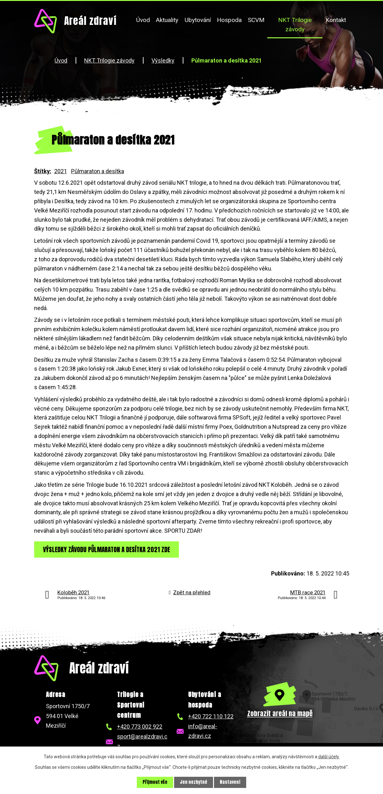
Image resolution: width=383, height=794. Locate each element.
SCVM (256, 20)
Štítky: (42, 171)
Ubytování (198, 20)
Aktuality (167, 20)
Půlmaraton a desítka (97, 171)
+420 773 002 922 (139, 727)
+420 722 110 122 (210, 716)
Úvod (143, 20)
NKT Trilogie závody (295, 24)
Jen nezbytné (193, 782)
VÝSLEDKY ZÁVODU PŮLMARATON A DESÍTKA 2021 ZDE (108, 549)
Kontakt (336, 20)
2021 (60, 171)
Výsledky (162, 60)
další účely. (329, 756)
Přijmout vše (155, 782)
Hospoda (229, 20)
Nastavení (230, 782)
